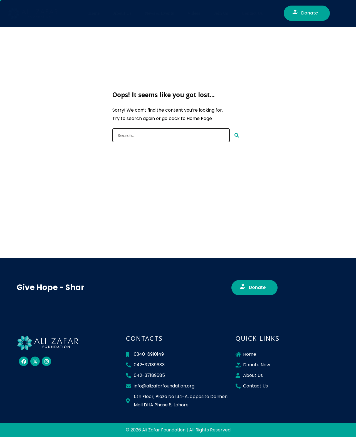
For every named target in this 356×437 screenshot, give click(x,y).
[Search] (237, 135)
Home (94, 13)
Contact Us (252, 13)
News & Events (159, 13)
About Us (122, 13)
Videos (193, 13)
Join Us (221, 13)
